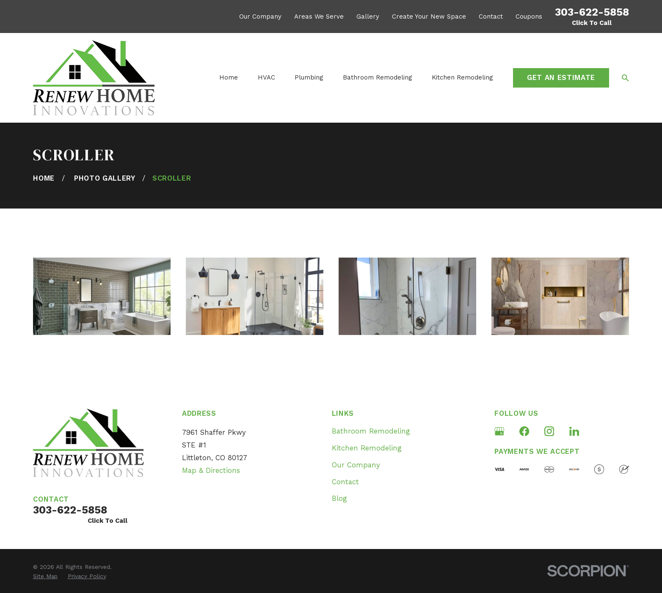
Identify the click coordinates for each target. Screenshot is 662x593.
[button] (102, 296)
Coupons (529, 16)
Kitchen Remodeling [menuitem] (462, 77)
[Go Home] (44, 178)
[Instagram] (549, 431)
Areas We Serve (319, 16)
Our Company (260, 16)
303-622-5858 (592, 12)
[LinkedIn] (574, 431)
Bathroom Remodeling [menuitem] (377, 77)
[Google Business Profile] (499, 431)
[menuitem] (45, 576)
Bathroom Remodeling (371, 431)
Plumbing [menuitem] (309, 77)
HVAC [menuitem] (266, 77)
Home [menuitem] (228, 77)
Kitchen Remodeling (367, 448)
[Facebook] (524, 431)
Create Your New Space (429, 16)
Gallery (367, 16)
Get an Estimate (561, 78)
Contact (491, 16)
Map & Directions (211, 471)
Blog (339, 498)
